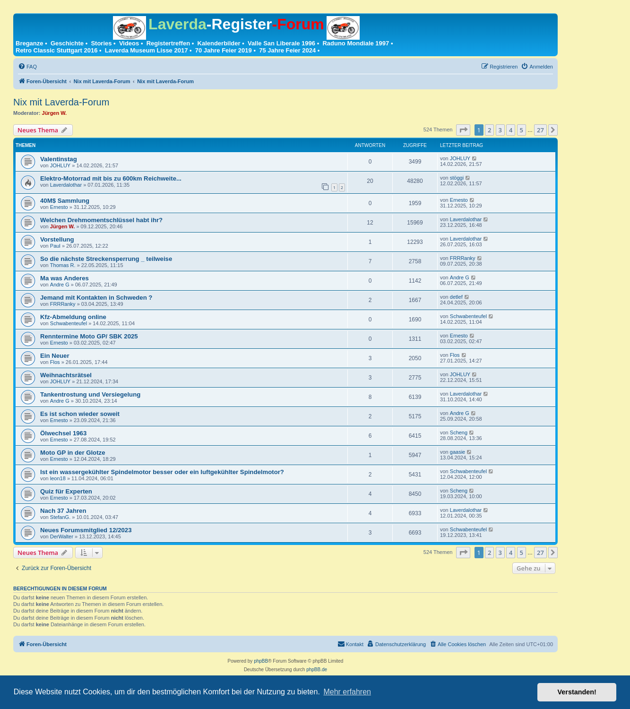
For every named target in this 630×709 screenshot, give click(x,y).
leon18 (58, 478)
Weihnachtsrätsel (66, 375)
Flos (55, 362)
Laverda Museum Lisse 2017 (146, 50)
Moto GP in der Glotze (72, 452)
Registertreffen (168, 43)
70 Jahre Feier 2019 (223, 50)
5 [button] (521, 130)
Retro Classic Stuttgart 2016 (56, 50)
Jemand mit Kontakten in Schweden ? (96, 297)
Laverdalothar (66, 185)
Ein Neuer (54, 355)
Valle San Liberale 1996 (281, 43)
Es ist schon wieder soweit (80, 413)
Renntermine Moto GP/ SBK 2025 (89, 336)
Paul (55, 246)
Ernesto (59, 207)
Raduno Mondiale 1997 (355, 43)
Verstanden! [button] (577, 692)
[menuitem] (27, 66)
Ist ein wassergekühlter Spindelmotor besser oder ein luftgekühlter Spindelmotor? (162, 472)
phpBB (261, 661)
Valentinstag (58, 159)
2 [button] (489, 130)
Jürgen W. (54, 113)
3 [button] (500, 130)
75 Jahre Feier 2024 (287, 50)
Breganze (29, 43)
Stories (101, 43)
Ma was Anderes (64, 278)
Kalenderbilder (219, 43)
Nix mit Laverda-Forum (61, 102)
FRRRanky (462, 258)
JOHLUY (60, 165)
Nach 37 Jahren (63, 510)
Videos (129, 43)
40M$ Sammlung (64, 200)
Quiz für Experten (66, 491)
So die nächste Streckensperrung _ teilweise (106, 258)
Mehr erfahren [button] (347, 692)
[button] (463, 130)
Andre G (59, 284)
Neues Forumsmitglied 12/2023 (86, 530)
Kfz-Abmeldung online (73, 316)
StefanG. (60, 517)
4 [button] (510, 130)
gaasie (457, 452)
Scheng (458, 432)
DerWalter (61, 536)
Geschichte (67, 43)
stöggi (457, 178)
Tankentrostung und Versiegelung (90, 394)
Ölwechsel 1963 (63, 433)
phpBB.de (316, 669)
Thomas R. (63, 265)
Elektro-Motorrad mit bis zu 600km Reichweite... (110, 178)
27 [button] (540, 130)
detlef (456, 297)
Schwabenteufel (68, 323)
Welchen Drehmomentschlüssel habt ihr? (101, 220)
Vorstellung (57, 239)
